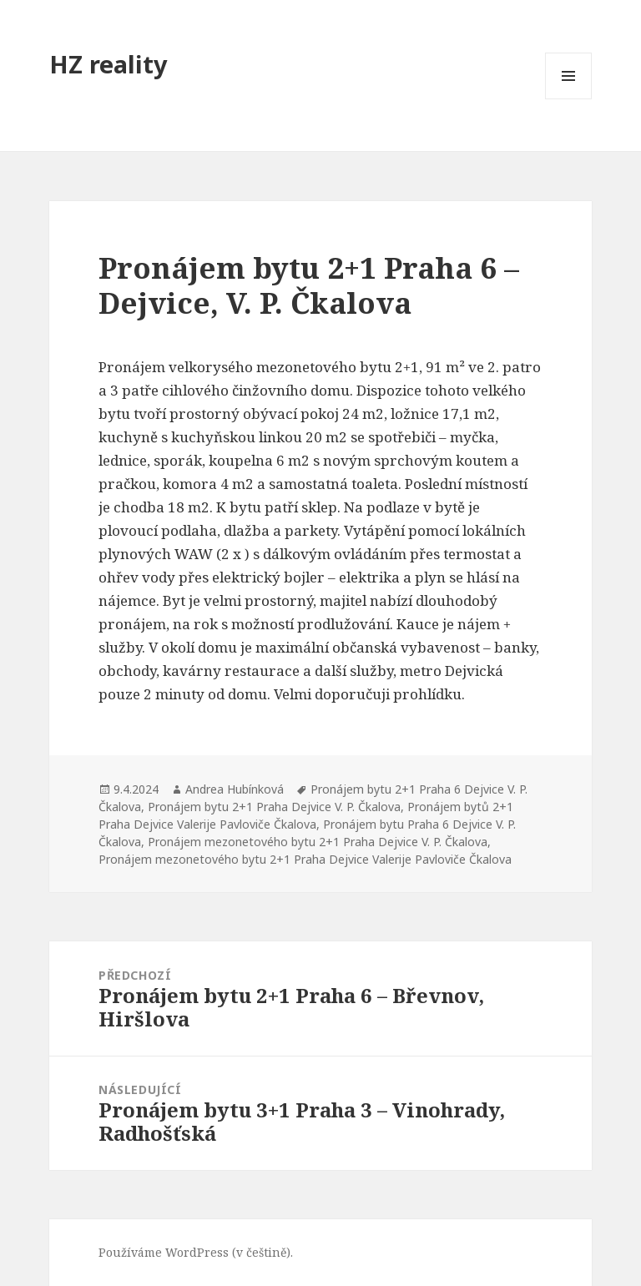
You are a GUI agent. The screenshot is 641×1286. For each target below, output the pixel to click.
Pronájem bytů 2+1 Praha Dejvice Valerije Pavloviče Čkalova (305, 815)
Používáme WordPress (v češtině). (195, 1252)
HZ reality (108, 64)
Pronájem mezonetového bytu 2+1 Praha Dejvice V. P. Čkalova (317, 842)
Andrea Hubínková (234, 789)
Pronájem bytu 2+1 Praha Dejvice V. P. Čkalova (274, 806)
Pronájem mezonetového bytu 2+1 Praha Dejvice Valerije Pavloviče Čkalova (305, 859)
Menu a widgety (569, 98)
